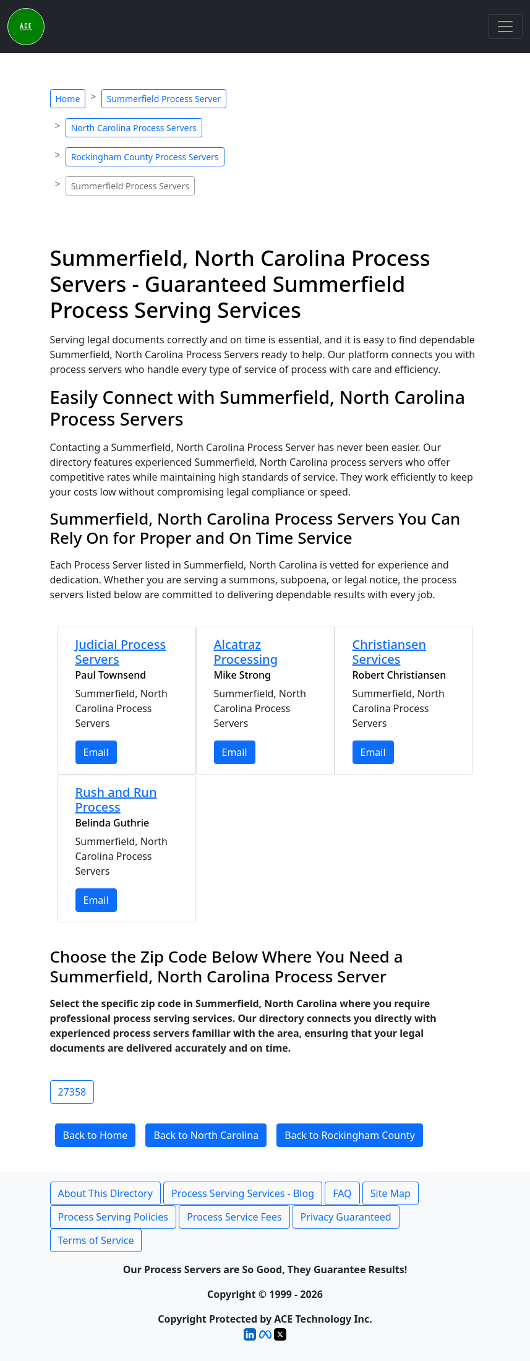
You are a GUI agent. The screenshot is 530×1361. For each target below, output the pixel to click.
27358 (72, 1092)
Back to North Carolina (206, 1135)
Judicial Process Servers (120, 652)
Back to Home (95, 1135)
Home (68, 99)
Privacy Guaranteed (346, 1217)
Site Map (390, 1193)
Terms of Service (96, 1240)
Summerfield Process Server (164, 99)
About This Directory (105, 1193)
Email (96, 752)
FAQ (342, 1193)
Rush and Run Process (116, 799)
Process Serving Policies (113, 1217)
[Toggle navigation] (505, 26)
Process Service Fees (234, 1217)
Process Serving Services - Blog (242, 1193)
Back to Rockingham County (349, 1135)
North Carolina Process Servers (134, 128)
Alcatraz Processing (246, 652)
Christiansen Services (390, 652)
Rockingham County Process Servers (145, 157)
